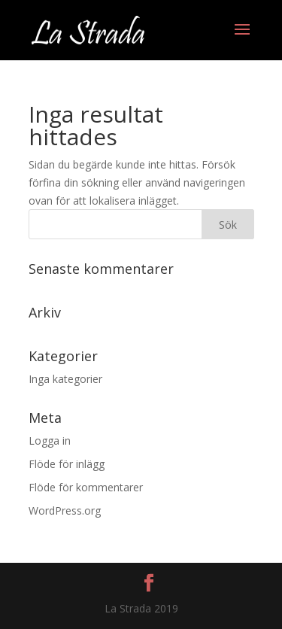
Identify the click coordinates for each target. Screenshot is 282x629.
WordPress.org (65, 510)
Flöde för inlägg (67, 464)
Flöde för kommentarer (86, 487)
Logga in (50, 440)
